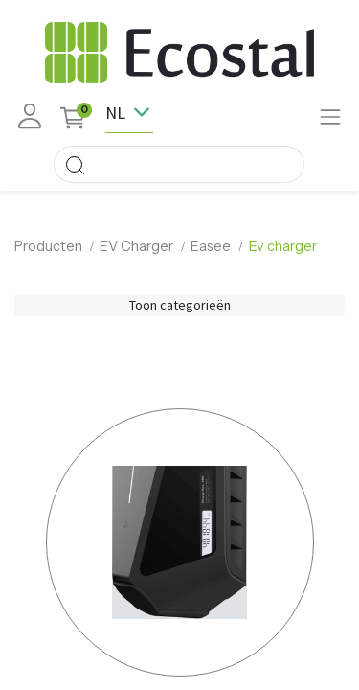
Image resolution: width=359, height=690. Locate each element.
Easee (211, 246)
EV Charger (136, 246)
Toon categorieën (180, 304)
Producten (48, 246)
